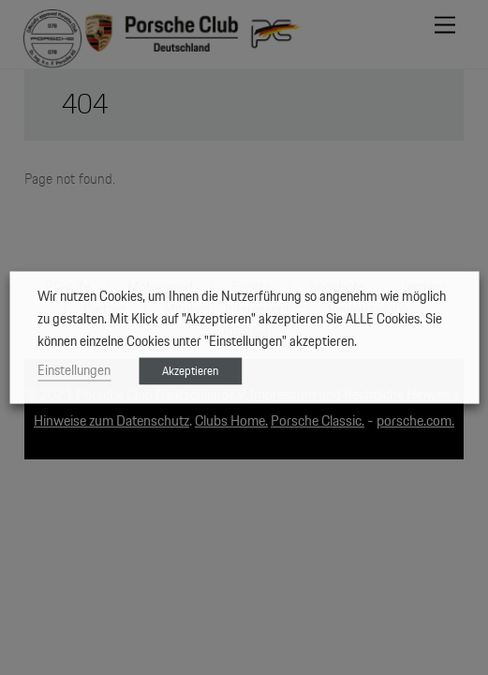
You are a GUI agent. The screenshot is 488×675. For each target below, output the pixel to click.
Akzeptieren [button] (190, 372)
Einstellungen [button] (74, 371)
